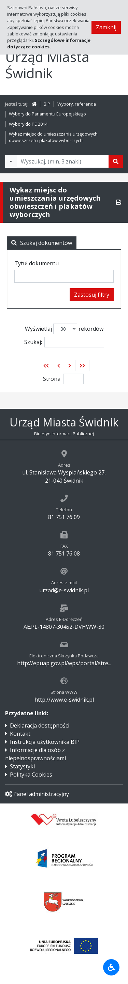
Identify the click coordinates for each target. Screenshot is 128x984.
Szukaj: (64, 342)
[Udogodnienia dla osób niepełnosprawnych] (111, 967)
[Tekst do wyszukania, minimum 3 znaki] (62, 161)
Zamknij (106, 27)
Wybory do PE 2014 (28, 124)
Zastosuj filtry (91, 294)
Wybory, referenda (76, 104)
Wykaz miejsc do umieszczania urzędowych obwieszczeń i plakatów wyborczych (53, 137)
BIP (47, 104)
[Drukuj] (118, 202)
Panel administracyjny (37, 794)
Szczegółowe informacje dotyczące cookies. (48, 43)
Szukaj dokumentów (41, 243)
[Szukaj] (116, 161)
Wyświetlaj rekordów (64, 329)
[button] (46, 365)
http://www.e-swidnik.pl (64, 699)
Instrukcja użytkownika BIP (45, 742)
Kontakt (20, 733)
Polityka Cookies (31, 774)
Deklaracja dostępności (39, 725)
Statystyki (22, 766)
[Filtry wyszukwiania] (11, 161)
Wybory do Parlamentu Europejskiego (47, 114)
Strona (51, 378)
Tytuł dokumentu (36, 263)
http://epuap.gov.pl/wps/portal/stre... (64, 663)
